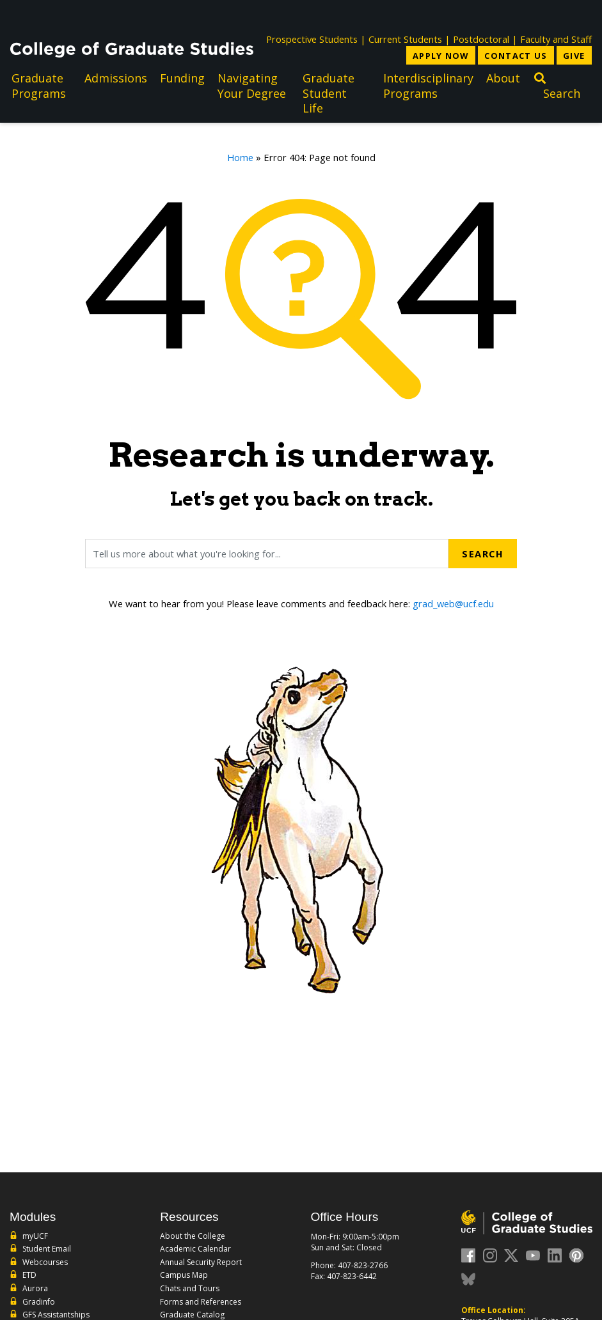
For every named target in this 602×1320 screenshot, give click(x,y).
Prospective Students (312, 39)
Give (574, 55)
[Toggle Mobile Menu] (579, 15)
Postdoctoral (481, 39)
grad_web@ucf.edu (453, 603)
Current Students (405, 39)
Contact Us (515, 55)
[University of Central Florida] (105, 16)
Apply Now (441, 55)
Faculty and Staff (556, 39)
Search (482, 553)
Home (240, 157)
